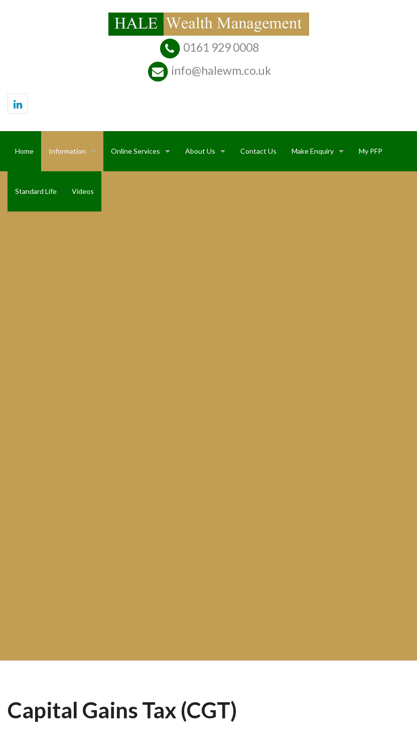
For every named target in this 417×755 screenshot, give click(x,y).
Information (67, 151)
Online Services (135, 151)
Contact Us (258, 151)
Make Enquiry (313, 151)
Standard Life (36, 191)
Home (24, 151)
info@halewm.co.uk (221, 70)
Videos (83, 191)
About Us (200, 151)
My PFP (370, 151)
